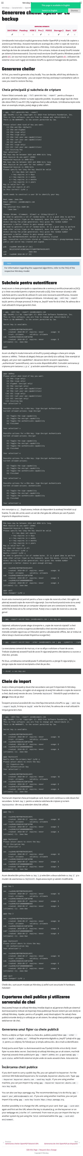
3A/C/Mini (12, 30)
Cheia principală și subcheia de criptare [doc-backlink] (31, 90)
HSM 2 (33, 30)
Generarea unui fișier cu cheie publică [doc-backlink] (30, 1029)
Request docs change (48, 1150)
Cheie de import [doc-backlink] (16, 681)
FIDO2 (49, 30)
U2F (75, 30)
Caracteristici (17, 8)
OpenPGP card (30, 8)
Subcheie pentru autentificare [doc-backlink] (29, 283)
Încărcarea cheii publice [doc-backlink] (20, 1067)
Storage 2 (58, 30)
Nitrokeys (5, 8)
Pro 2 (40, 30)
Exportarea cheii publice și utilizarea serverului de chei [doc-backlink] (36, 1000)
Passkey (24, 30)
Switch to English (49, 10)
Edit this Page (32, 1150)
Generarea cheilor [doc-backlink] (18, 69)
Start (68, 30)
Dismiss (74, 10)
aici (9, 56)
